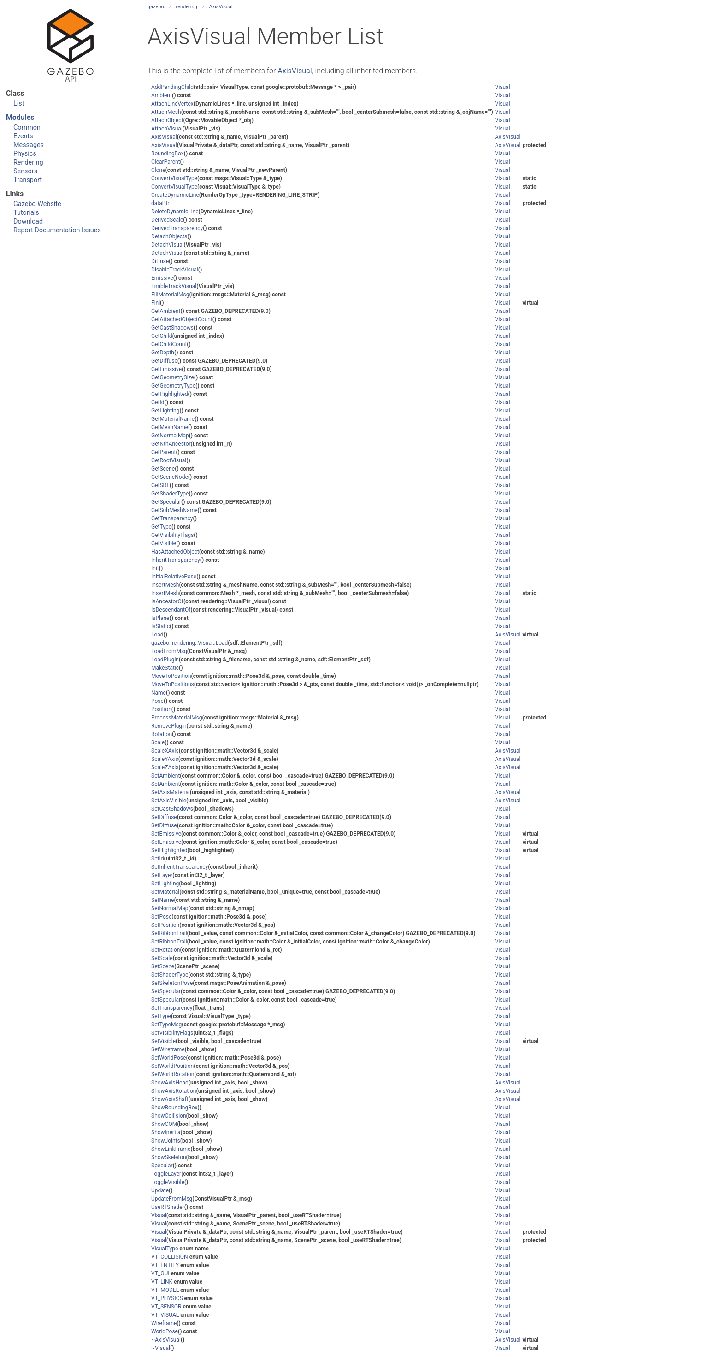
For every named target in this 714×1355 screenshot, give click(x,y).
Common (27, 127)
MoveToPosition (171, 676)
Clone (158, 170)
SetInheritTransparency (179, 867)
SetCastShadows (172, 809)
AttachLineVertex (172, 103)
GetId (158, 402)
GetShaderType (170, 493)
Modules (20, 117)
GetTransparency (172, 518)
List (18, 103)
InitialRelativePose (173, 576)
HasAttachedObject (175, 551)
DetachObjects (169, 236)
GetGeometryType (173, 386)
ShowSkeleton (168, 1157)
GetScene (163, 468)
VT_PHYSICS (167, 1298)
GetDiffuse (164, 361)
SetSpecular (166, 991)
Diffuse (160, 261)
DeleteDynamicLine (175, 211)
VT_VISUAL (165, 1315)
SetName (162, 900)
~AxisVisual (166, 1340)
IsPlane (160, 618)
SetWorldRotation (172, 1074)
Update (160, 1190)
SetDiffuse (164, 817)
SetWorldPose (168, 1058)
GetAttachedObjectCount (181, 319)
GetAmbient (165, 311)
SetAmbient (165, 775)
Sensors (25, 171)
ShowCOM (164, 1124)
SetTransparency (171, 1008)
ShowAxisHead (170, 1082)
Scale (158, 742)
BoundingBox (167, 153)
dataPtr (160, 203)
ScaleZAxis (164, 767)
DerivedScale (167, 220)
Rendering (28, 162)
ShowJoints (165, 1140)
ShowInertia (166, 1132)
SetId (157, 858)
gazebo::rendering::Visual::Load (189, 643)
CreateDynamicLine (175, 195)
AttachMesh (166, 112)
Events (23, 136)
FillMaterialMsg (170, 294)
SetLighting (165, 883)
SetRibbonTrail (169, 933)
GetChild (161, 336)
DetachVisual (167, 245)
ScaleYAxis (164, 759)
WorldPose (164, 1331)
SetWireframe (168, 1049)
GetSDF (160, 485)
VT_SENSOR (166, 1306)
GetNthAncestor (171, 444)
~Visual (160, 1348)
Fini (155, 303)
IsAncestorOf (167, 601)
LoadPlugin (165, 659)
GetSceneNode (169, 477)
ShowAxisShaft (170, 1099)
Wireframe (164, 1323)
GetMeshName (169, 427)
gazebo (156, 7)
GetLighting (165, 410)
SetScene (162, 966)
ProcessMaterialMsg (176, 717)
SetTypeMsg (166, 1024)
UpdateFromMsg (171, 1199)
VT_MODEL (165, 1290)
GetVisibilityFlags (172, 535)
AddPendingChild (172, 87)
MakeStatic (165, 668)
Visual (502, 87)
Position (161, 709)
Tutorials (26, 213)
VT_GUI (160, 1273)
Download (28, 221)
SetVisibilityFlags (172, 1033)
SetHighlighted (169, 850)
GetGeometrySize (172, 377)
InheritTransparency (175, 560)
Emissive (162, 278)
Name (158, 692)
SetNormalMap (170, 908)
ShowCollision (168, 1116)
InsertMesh (165, 585)
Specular (162, 1165)
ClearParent (165, 162)
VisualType (164, 1248)
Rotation (161, 734)
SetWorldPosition (172, 1066)
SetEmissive (166, 834)
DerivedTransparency (177, 228)
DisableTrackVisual (174, 269)
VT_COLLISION (169, 1257)
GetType (161, 527)
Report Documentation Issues (57, 230)
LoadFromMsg (169, 651)
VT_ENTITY (165, 1265)
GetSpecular (166, 502)
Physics (24, 154)
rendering (186, 7)
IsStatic (160, 626)
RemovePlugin (169, 726)
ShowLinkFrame (170, 1149)
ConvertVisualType (174, 178)
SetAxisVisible (168, 800)
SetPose (161, 916)
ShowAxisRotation (173, 1091)
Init (155, 568)
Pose (157, 701)
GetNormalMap (170, 435)
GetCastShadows (172, 327)
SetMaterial (165, 892)
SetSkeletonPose (172, 983)
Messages (28, 145)
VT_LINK (161, 1281)
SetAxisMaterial (170, 792)
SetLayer (161, 875)
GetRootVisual (168, 460)
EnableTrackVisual (173, 286)
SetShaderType (169, 975)
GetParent (163, 452)
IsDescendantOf (170, 610)
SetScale (162, 958)
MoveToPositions (172, 684)
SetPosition (165, 925)
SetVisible (163, 1041)
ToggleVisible (167, 1182)
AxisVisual (221, 7)
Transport (27, 180)
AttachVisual (167, 128)
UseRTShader (167, 1207)
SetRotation (165, 950)
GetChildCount (169, 344)
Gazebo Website (37, 204)
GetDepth (162, 352)
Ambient (161, 95)
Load (157, 634)
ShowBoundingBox (174, 1107)
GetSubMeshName (174, 510)
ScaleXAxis (165, 751)
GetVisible (163, 543)
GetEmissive (166, 369)
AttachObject (167, 120)
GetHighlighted (169, 394)
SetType (161, 1016)
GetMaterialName (173, 419)
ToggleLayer (166, 1174)
